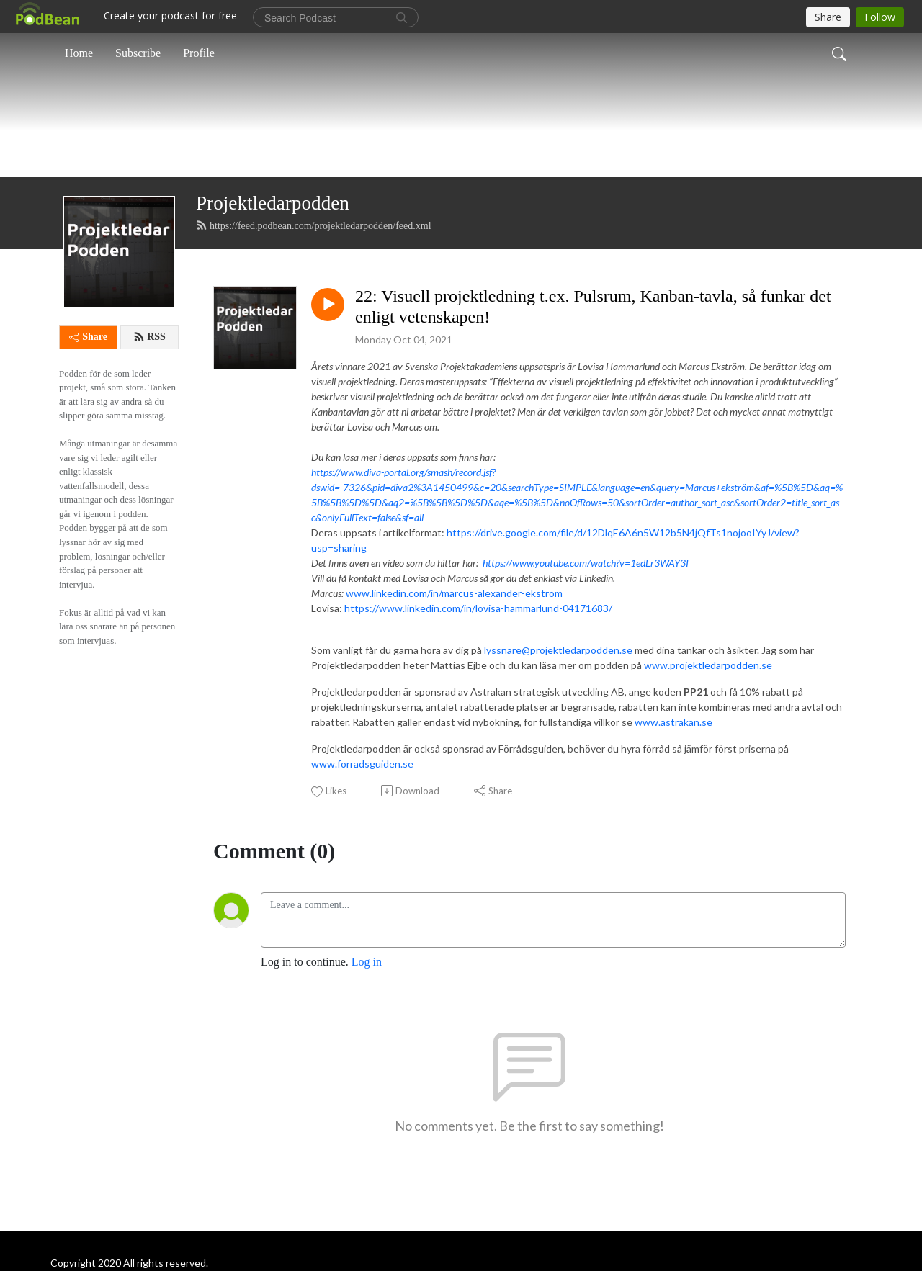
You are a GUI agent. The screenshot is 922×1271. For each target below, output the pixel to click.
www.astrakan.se (673, 813)
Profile (199, 53)
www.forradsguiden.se (362, 854)
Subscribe (138, 53)
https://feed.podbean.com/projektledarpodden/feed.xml (313, 316)
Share (88, 428)
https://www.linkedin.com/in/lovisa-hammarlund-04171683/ (478, 699)
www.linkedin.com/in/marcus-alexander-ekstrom (454, 684)
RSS (149, 428)
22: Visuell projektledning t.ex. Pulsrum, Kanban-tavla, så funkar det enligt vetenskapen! (593, 398)
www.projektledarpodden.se (708, 756)
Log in (367, 1053)
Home (79, 53)
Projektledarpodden (272, 294)
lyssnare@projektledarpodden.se (558, 741)
